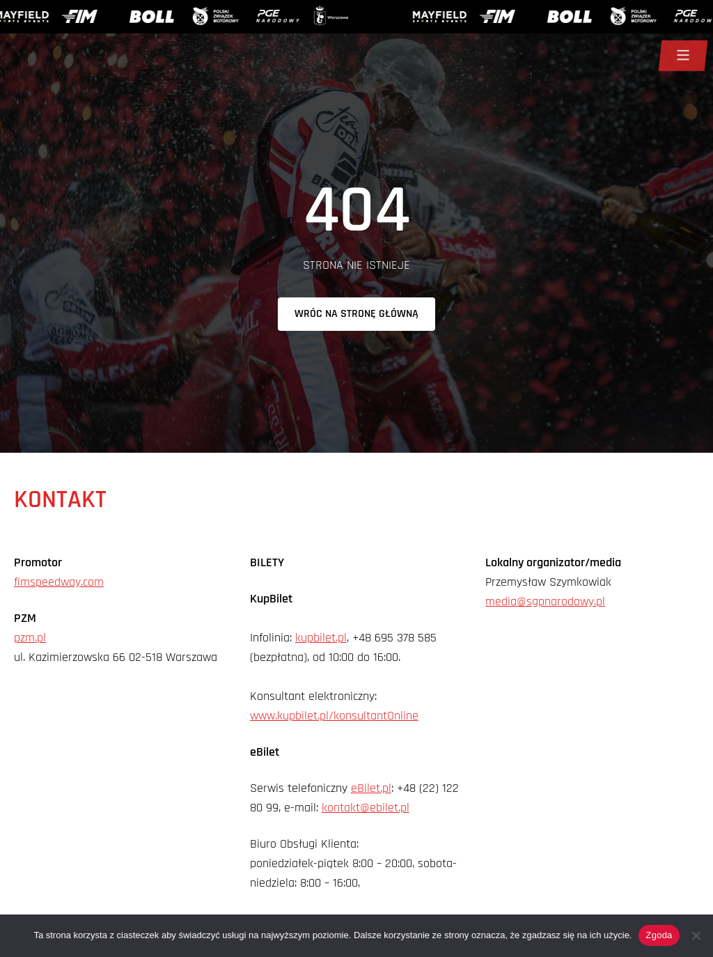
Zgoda (658, 935)
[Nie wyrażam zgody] (696, 935)
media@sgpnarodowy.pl (545, 601)
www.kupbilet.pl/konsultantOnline (334, 716)
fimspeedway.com (59, 582)
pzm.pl (30, 638)
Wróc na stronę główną (356, 313)
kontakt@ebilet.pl (365, 808)
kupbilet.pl (321, 638)
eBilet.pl (371, 788)
